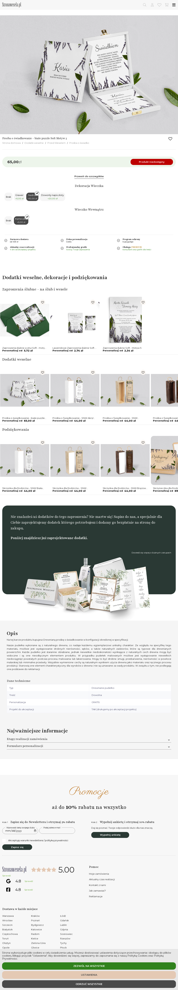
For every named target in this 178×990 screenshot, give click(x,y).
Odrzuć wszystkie (89, 984)
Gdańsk (64, 920)
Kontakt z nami (97, 885)
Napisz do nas (124, 516)
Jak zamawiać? (97, 890)
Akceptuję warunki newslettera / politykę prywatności (35, 840)
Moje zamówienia (99, 873)
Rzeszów (65, 938)
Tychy (63, 943)
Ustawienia (89, 974)
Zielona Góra (38, 943)
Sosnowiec (66, 934)
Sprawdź (6, 875)
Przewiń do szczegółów (89, 176)
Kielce (34, 938)
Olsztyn (6, 943)
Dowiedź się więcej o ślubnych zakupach (151, 552)
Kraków (35, 915)
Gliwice (35, 947)
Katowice (36, 929)
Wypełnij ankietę (110, 834)
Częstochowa (10, 934)
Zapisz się (17, 847)
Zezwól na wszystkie (89, 966)
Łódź (63, 915)
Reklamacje (96, 896)
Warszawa (8, 915)
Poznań (35, 920)
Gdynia (64, 929)
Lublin (63, 925)
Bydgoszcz (37, 925)
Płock (63, 947)
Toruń (5, 938)
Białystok (7, 929)
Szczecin (7, 925)
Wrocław (7, 920)
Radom (35, 934)
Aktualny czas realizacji (102, 879)
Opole (6, 947)
